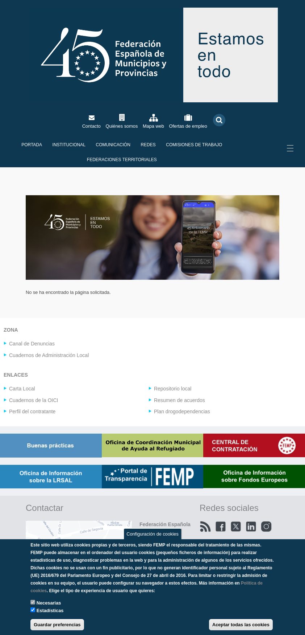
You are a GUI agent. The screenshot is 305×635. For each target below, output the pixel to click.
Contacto (91, 126)
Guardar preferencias (57, 624)
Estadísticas (50, 610)
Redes (148, 144)
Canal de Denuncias (32, 344)
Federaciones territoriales (122, 159)
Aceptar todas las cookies (241, 624)
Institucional (69, 144)
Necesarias (49, 603)
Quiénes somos (121, 126)
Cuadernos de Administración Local (49, 355)
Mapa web (153, 126)
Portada (31, 144)
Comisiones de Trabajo (194, 144)
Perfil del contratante (32, 411)
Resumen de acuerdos (179, 400)
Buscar (219, 120)
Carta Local (22, 389)
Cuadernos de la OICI (33, 400)
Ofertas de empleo (188, 126)
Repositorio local (173, 389)
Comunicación (113, 144)
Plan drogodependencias (182, 411)
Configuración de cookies (152, 533)
